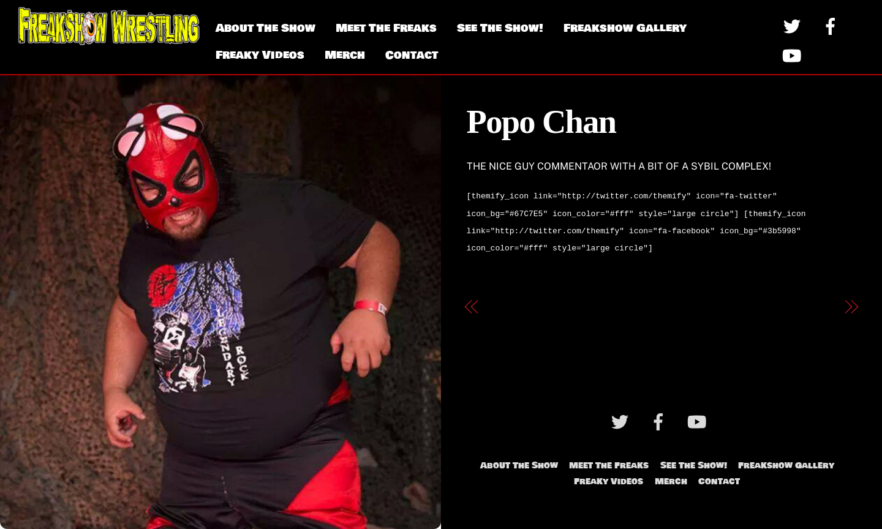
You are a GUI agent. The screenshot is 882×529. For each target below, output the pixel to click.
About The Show (265, 28)
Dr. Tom (506, 302)
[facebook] (833, 26)
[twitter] (794, 26)
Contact (411, 55)
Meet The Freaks (386, 28)
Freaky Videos (260, 55)
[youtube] (794, 55)
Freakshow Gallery (625, 28)
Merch (345, 55)
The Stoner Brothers (784, 302)
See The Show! (500, 28)
